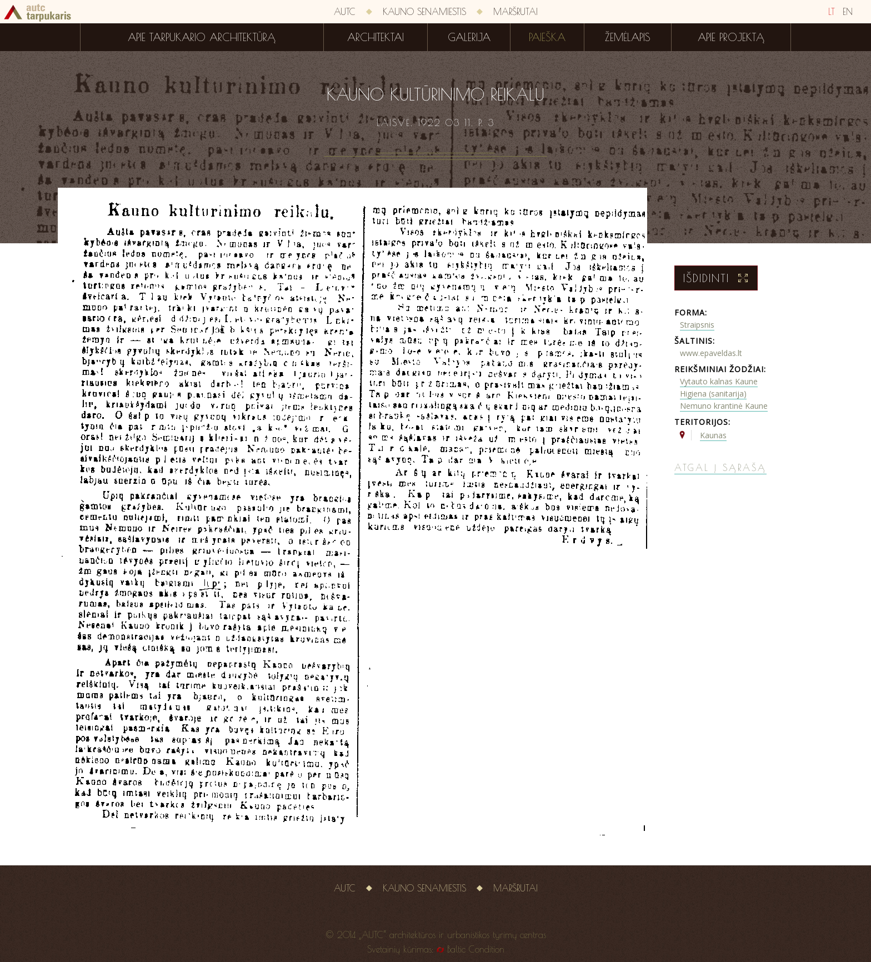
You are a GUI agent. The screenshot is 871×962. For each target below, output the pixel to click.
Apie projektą (731, 37)
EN (848, 12)
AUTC (345, 12)
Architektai (375, 37)
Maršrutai (515, 12)
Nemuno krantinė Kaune (724, 405)
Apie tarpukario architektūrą (202, 37)
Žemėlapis (627, 37)
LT (831, 12)
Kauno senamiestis (424, 12)
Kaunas (713, 435)
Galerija (469, 37)
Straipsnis (697, 324)
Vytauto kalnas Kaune (719, 381)
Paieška (547, 37)
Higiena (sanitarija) (713, 393)
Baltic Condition (475, 949)
